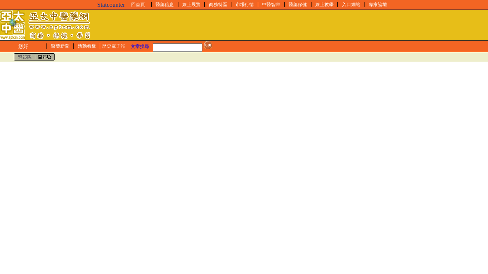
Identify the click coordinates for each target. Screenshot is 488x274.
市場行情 (245, 4)
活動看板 (87, 46)
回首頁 (138, 4)
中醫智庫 (271, 4)
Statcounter (111, 5)
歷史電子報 (113, 46)
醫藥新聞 (60, 46)
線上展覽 (191, 4)
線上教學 (324, 4)
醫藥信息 (165, 4)
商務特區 (218, 4)
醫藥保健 (298, 4)
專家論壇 (378, 4)
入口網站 (351, 4)
